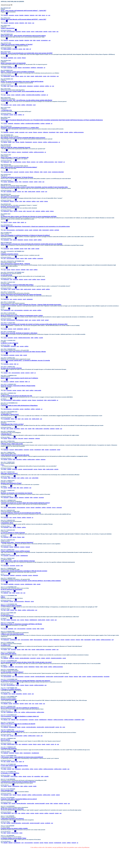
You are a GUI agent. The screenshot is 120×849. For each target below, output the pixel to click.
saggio (36, 181)
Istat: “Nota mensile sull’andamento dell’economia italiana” (19, 167)
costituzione (6, 346)
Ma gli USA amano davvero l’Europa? (12, 808)
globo (21, 752)
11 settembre (6, 418)
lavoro (43, 15)
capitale (9, 469)
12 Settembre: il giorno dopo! (10, 414)
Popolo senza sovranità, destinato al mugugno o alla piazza (19, 333)
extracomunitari (18, 735)
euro (15, 57)
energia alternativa (24, 658)
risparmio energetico (56, 658)
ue (46, 15)
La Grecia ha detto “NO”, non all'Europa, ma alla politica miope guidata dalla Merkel (26, 100)
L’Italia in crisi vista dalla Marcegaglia (12, 634)
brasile (5, 649)
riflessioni (27, 601)
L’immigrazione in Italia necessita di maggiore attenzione (18, 781)
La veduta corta (5, 645)
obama (19, 610)
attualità (5, 584)
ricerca (54, 507)
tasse (38, 279)
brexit (4, 67)
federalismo (56, 639)
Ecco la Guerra (5, 740)
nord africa (46, 428)
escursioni (33, 658)
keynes (31, 239)
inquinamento (27, 752)
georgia (25, 693)
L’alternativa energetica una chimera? (12, 818)
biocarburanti (12, 727)
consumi (5, 15)
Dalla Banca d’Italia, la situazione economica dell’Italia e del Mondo (21, 624)
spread (47, 320)
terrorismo (53, 76)
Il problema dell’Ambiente (8, 748)
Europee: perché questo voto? (10, 206)
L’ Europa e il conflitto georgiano (11, 689)
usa (49, 15)
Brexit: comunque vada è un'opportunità (13, 63)
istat (36, 15)
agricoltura (6, 565)
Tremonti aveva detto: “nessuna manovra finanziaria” (17, 542)
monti (31, 269)
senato (25, 328)
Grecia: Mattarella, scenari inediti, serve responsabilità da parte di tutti (22, 91)
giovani (32, 507)
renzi (34, 104)
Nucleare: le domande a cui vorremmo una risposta (16, 493)
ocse (63, 727)
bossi (11, 211)
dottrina (23, 813)
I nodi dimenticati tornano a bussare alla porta (15, 455)
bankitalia (10, 57)
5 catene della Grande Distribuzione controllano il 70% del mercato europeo (24, 571)
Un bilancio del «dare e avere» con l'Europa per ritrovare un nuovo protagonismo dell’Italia (28, 216)
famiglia (21, 15)
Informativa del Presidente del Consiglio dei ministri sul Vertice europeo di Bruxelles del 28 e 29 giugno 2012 (34, 324)
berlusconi (6, 161)
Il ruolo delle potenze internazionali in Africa (14, 765)
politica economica (79, 132)
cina (4, 31)
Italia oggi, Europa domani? (9, 473)
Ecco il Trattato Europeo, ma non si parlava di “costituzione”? (20, 707)
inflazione (45, 132)
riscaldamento (35, 752)
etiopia (24, 776)
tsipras (46, 201)
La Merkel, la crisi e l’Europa (9, 343)
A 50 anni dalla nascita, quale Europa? (12, 731)
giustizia (67, 639)
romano (31, 181)
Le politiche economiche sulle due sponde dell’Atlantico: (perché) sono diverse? (25, 680)
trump (54, 31)
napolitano (27, 409)
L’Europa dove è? (6, 434)
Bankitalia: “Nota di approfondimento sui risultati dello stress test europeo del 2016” (27, 53)
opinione (42, 86)
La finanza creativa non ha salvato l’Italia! (13, 838)
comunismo (6, 776)
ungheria (26, 487)
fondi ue (14, 152)
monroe (42, 813)
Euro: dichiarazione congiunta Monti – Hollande (15, 263)
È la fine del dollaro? (7, 615)
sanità (32, 248)
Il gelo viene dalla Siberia (8, 653)
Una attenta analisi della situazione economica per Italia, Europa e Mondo (23, 351)
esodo (11, 86)
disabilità (16, 248)
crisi (11, 161)
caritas (5, 786)
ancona (9, 769)
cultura (5, 507)
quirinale (43, 94)
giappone (21, 497)
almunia (5, 666)
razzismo (43, 459)
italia (39, 15)
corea (7, 610)
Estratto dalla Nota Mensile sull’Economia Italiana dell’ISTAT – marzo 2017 (23, 19)
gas (23, 191)
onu (21, 592)
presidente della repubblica (33, 94)
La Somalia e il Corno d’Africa (10, 773)
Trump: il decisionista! (8, 28)
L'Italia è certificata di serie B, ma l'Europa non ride (16, 395)
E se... (3, 464)
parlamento (30, 299)
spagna (58, 794)
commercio (18, 575)
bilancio (5, 222)
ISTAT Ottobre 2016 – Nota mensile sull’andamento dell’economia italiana (23, 35)
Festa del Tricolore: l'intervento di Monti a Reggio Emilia (18, 385)
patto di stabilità (51, 400)
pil (30, 49)
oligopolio (35, 575)
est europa (12, 555)
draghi (10, 142)
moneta (66, 132)
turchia (57, 428)
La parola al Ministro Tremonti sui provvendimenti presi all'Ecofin (21, 513)
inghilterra (33, 67)
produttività (78, 719)
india (22, 649)
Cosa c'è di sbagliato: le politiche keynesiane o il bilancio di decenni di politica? (25, 235)
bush (19, 418)
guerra (32, 31)
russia (49, 31)
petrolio (45, 31)
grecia (12, 94)
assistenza (6, 248)
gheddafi (10, 487)
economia (11, 15)
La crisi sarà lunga (6, 275)
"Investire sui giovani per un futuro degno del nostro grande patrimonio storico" (25, 503)
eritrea (31, 769)
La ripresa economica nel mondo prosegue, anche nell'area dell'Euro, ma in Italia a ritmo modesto (31, 580)
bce (9, 719)
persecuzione (14, 832)
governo (40, 132)
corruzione (6, 239)
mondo (38, 40)
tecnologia (106, 676)
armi (16, 744)
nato (30, 703)
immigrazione (15, 786)
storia (39, 181)
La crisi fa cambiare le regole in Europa (13, 532)
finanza (24, 57)
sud (30, 477)
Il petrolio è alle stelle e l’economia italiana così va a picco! (19, 799)
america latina (10, 744)
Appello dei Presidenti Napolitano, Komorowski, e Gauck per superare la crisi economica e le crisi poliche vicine (35, 226)
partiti (35, 239)
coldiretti (11, 381)
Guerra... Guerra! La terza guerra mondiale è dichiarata (17, 71)
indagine (26, 15)
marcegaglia (87, 639)
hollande (23, 269)
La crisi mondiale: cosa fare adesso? (12, 672)
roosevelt (51, 813)
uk (44, 67)
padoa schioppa (40, 649)
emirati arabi (6, 76)
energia (24, 31)
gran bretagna (26, 67)
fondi (9, 152)
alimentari (6, 381)
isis (25, 76)
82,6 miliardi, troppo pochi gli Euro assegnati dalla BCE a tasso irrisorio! (23, 137)
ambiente (5, 592)
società (37, 248)
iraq (30, 418)
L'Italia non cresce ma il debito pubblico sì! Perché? (17, 44)
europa (16, 15)
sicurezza (41, 497)
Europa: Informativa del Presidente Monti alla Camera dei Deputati (21, 294)
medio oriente (39, 31)
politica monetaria (39, 685)
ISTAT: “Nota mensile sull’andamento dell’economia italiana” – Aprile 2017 (23, 10)
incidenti (27, 497)
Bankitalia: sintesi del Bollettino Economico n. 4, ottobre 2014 (20, 127)
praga (21, 487)
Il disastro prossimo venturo (9, 254)
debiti (31, 639)
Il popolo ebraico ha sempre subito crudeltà (14, 828)
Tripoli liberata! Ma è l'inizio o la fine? (12, 424)
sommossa (40, 258)
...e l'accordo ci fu (6, 110)
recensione (25, 181)
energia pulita (49, 676)
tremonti (60, 161)
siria (48, 76)
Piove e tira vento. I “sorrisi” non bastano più (15, 157)
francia (17, 76)
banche (5, 57)
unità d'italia (35, 477)
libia (33, 428)
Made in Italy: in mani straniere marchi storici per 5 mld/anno (19, 378)
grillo (20, 201)
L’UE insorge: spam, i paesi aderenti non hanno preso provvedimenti (22, 757)
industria (32, 15)
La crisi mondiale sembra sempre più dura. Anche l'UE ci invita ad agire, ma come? (26, 662)
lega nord (29, 211)
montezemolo (57, 842)
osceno (64, 842)
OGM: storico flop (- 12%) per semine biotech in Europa (18, 561)
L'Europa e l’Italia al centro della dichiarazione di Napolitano (19, 405)
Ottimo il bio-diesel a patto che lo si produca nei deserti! (18, 723)
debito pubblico (7, 49)
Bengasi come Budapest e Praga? (11, 483)
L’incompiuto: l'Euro (7, 523)
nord (18, 477)
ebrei (4, 832)
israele (32, 76)
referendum (40, 67)
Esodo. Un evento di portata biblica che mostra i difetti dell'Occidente (22, 81)
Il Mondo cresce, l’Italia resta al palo (12, 443)
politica (47, 86)
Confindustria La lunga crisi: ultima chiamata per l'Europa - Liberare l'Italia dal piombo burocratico (31, 304)
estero (28, 813)
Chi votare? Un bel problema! (10, 197)
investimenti (52, 132)
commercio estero (8, 171)
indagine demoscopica (24, 337)
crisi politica (16, 409)
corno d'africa (25, 769)
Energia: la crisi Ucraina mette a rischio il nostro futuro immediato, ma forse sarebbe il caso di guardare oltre (34, 187)
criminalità (11, 666)
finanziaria (20, 239)
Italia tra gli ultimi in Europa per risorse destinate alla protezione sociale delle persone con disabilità (31, 244)
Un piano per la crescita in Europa (11, 368)
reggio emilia (37, 390)
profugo (42, 123)
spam (20, 761)
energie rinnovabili (28, 469)
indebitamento (24, 555)
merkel (38, 320)
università (59, 507)
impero (16, 181)
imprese (40, 142)
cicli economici (7, 676)
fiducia (28, 161)
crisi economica (10, 31)
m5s (33, 211)
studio (22, 222)
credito (16, 132)
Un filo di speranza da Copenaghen (11, 589)
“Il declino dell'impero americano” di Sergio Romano (17, 177)
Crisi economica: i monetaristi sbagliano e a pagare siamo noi (20, 716)
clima (13, 592)
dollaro (8, 619)
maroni (26, 438)
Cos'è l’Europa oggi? (7, 790)
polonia (52, 230)
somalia (64, 769)
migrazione (30, 86)
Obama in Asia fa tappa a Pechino (11, 605)
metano (43, 658)
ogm (21, 565)
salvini (41, 201)
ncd (37, 161)
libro (20, 181)
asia (8, 86)
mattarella (17, 94)
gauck (30, 230)
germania (35, 230)
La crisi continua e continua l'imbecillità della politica (17, 284)
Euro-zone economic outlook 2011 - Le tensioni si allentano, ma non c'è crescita (25, 360)
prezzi (49, 171)
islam (28, 76)
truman (57, 813)
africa (4, 86)
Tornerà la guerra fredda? (8, 699)
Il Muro (3, 597)
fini (32, 776)
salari (82, 719)
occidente (36, 86)
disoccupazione (21, 507)
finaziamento (28, 142)
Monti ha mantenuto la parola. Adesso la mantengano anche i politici (22, 315)
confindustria (6, 310)
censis (10, 222)
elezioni (12, 201)
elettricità (11, 658)
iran (26, 428)
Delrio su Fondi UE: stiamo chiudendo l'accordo (15, 147)
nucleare (35, 497)
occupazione (44, 40)
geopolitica (11, 181)
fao (61, 727)
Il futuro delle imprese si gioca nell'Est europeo (15, 551)
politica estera (31, 459)
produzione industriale (58, 171)
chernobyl (6, 497)
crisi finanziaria (20, 230)
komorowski (45, 230)
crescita (5, 372)
